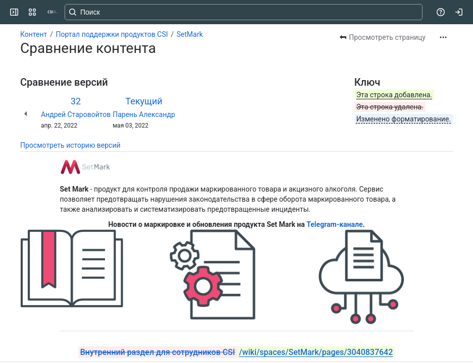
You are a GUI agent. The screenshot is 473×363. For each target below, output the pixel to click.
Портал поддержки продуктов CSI (112, 34)
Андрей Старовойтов (76, 114)
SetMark (190, 34)
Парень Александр (144, 114)
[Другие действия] (443, 37)
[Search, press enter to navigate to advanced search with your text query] (244, 12)
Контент (33, 34)
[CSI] (52, 12)
